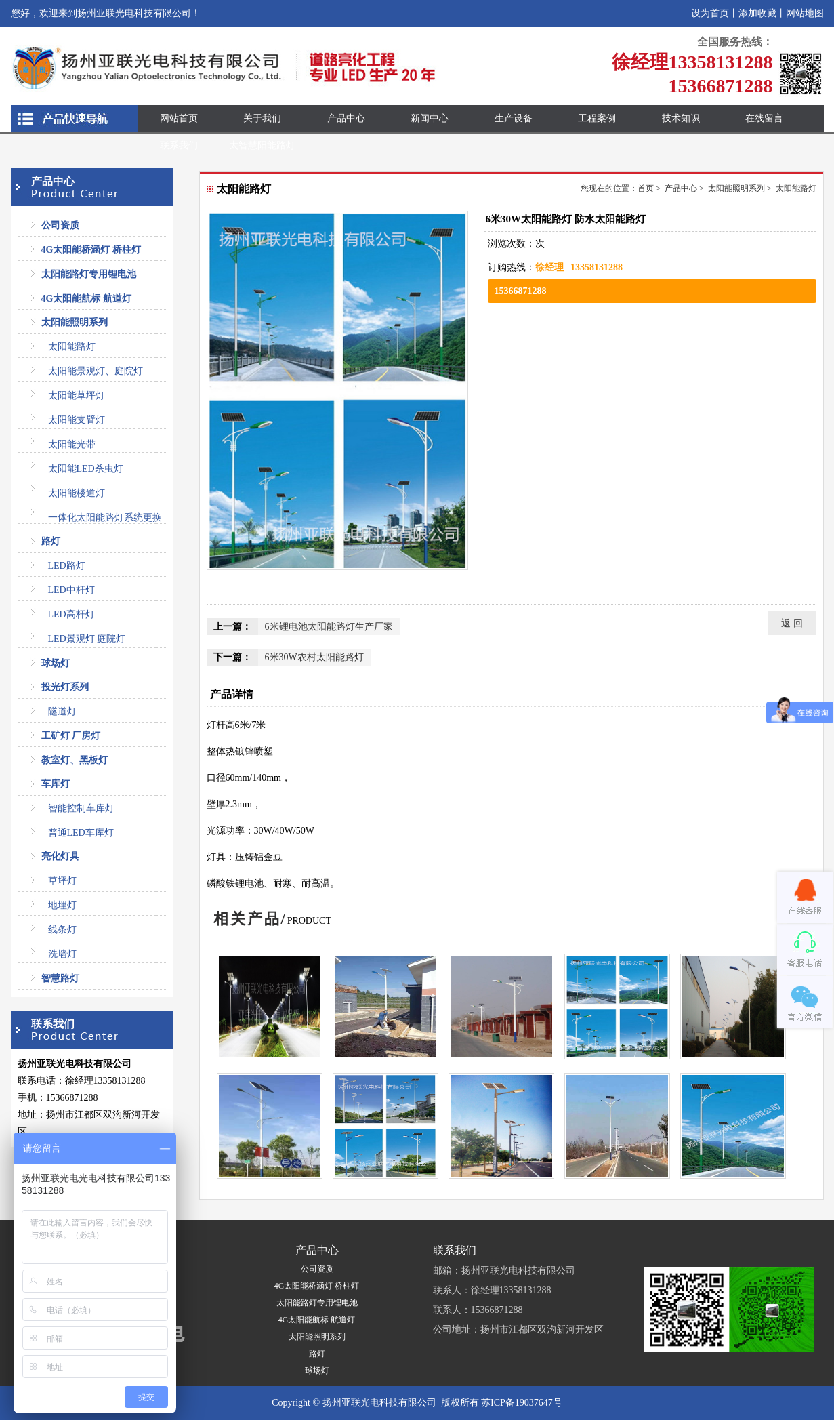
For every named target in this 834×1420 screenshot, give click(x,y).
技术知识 (681, 118)
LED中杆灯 (71, 590)
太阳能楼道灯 (76, 493)
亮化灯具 (60, 856)
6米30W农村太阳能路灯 (314, 657)
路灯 (50, 541)
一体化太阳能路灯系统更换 (105, 517)
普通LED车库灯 (81, 833)
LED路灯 (66, 566)
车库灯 (55, 784)
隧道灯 (62, 711)
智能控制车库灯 (81, 808)
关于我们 (262, 118)
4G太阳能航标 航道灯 (86, 298)
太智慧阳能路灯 (262, 145)
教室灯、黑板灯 (74, 760)
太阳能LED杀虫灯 (85, 469)
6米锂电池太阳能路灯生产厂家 (329, 627)
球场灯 (55, 663)
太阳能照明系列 (74, 322)
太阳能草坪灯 (76, 395)
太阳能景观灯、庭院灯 (95, 371)
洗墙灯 (62, 954)
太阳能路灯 (72, 347)
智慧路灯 (60, 978)
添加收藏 (757, 13)
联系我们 (179, 145)
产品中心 (346, 118)
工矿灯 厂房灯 (71, 736)
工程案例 (597, 118)
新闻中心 (430, 118)
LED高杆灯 (71, 614)
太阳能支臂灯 (76, 420)
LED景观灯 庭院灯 (87, 639)
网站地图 (805, 13)
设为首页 (710, 13)
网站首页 (179, 118)
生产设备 (514, 118)
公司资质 (60, 225)
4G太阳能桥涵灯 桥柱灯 (91, 250)
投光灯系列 (65, 687)
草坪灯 (62, 881)
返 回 (792, 623)
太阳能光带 (72, 444)
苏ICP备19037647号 (521, 1403)
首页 (646, 188)
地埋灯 (62, 905)
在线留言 (764, 118)
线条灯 (62, 930)
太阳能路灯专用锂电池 (88, 274)
